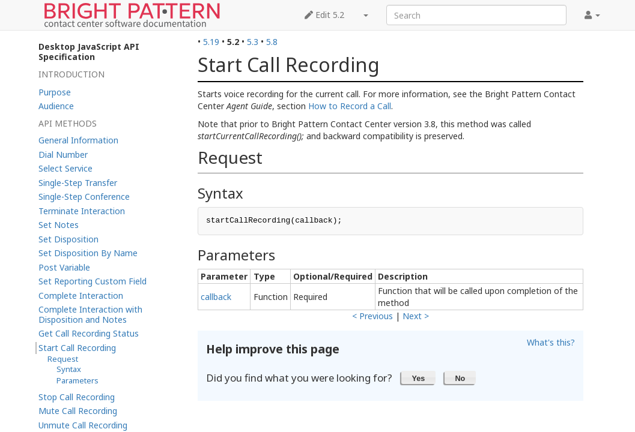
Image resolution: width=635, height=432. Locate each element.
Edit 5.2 (324, 14)
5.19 (211, 41)
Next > (416, 316)
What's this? (551, 342)
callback (216, 296)
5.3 (252, 41)
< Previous (372, 316)
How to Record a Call (349, 106)
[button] (418, 377)
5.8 (272, 41)
